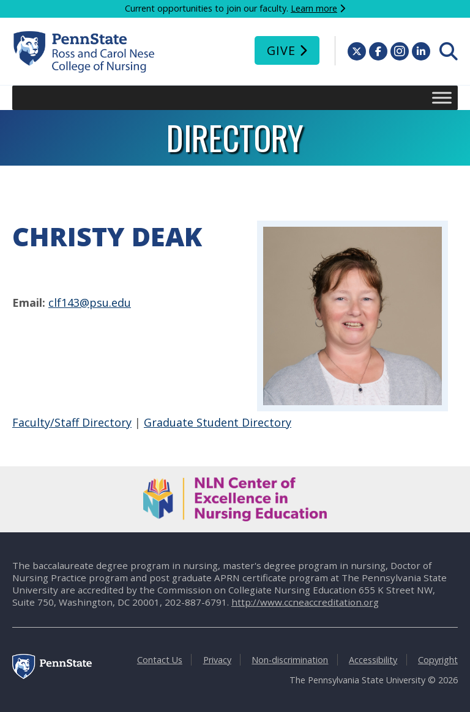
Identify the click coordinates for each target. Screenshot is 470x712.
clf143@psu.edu (89, 302)
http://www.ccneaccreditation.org (305, 602)
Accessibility (373, 660)
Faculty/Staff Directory (72, 422)
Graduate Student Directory (217, 422)
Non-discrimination (290, 660)
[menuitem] (448, 51)
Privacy (217, 660)
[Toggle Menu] (442, 97)
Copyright (438, 660)
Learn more (314, 8)
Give (281, 50)
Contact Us (159, 660)
